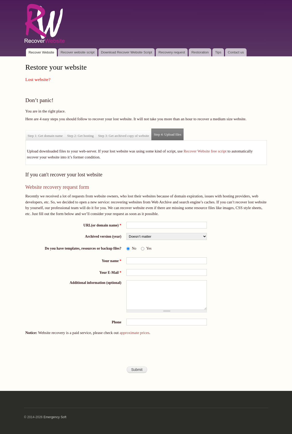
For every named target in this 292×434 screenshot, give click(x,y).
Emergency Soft (55, 417)
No (134, 248)
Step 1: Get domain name (45, 136)
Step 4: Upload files (169, 132)
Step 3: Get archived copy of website (123, 136)
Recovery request (172, 52)
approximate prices (134, 333)
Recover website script (77, 52)
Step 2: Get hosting (80, 136)
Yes (148, 248)
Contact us (236, 52)
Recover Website (41, 52)
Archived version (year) (103, 236)
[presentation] (146, 353)
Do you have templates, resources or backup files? (83, 248)
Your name (111, 261)
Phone (116, 322)
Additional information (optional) (95, 283)
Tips (218, 52)
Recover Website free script (205, 151)
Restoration (199, 52)
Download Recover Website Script (126, 52)
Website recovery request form (57, 187)
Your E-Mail (110, 273)
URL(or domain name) (102, 225)
